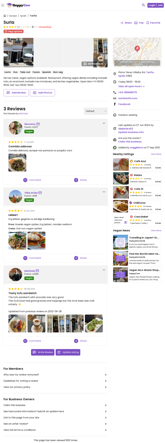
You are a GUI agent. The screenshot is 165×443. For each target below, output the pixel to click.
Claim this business (56, 405)
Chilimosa (139, 203)
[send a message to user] (38, 124)
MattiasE (23, 113)
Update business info (131, 132)
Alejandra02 (125, 128)
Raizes (138, 175)
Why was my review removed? (56, 374)
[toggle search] (143, 5)
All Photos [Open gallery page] (93, 63)
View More (156, 154)
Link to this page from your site (56, 417)
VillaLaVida (31, 193)
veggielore (136, 147)
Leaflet (123, 62)
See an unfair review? (56, 424)
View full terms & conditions (56, 430)
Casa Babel (141, 216)
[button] (137, 49)
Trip (139, 23)
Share (80, 180)
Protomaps (132, 62)
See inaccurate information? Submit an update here (56, 411)
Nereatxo (30, 124)
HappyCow (134, 273)
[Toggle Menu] (3, 5)
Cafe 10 (138, 189)
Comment (32, 180)
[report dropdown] (104, 123)
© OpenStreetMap (146, 62)
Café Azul (140, 161)
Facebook (124, 104)
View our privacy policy (56, 387)
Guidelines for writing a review (56, 381)
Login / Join (156, 5)
